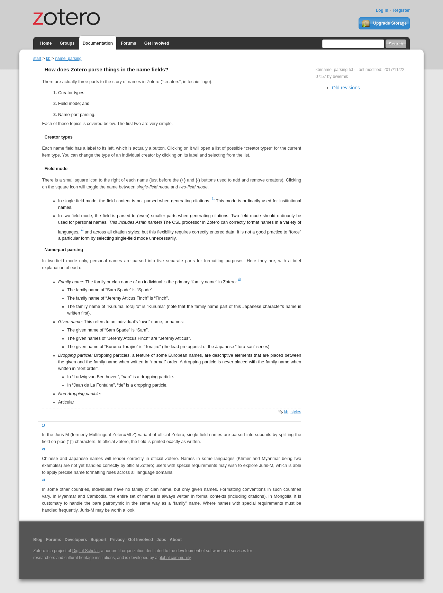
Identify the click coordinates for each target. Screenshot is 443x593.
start (37, 58)
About (176, 539)
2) (82, 229)
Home (46, 43)
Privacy (117, 539)
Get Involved (156, 43)
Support (98, 539)
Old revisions (346, 87)
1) (213, 198)
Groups (67, 43)
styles (296, 411)
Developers (76, 539)
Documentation (98, 43)
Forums (128, 43)
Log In (382, 10)
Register (401, 10)
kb (48, 58)
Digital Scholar (85, 550)
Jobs (161, 539)
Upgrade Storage (384, 23)
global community (174, 557)
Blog (38, 539)
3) (239, 279)
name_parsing (68, 58)
